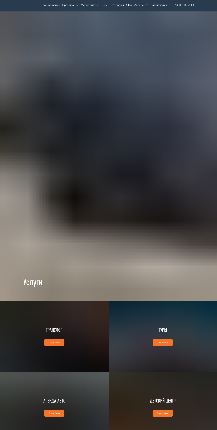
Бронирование (50, 4)
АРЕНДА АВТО (54, 416)
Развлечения (159, 4)
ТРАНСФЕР (54, 335)
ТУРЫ (162, 335)
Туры (104, 4)
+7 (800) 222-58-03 (184, 5)
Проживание (70, 4)
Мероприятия (90, 4)
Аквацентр (141, 4)
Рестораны (117, 4)
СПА (129, 4)
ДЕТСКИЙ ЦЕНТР (163, 416)
